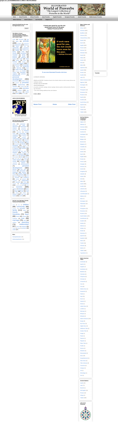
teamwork (21, 188)
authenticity (26, 43)
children (26, 204)
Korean (82, 72)
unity (22, 191)
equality (17, 50)
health (20, 58)
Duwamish (82, 291)
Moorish (82, 388)
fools (23, 51)
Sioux (81, 355)
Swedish (82, 238)
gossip (23, 56)
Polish (81, 87)
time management (19, 190)
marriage (15, 220)
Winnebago (83, 373)
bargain (14, 130)
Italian (81, 65)
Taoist (81, 107)
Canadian (82, 146)
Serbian (82, 223)
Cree (81, 284)
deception (19, 140)
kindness (17, 65)
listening (27, 157)
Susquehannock (84, 358)
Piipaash (82, 340)
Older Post (71, 104)
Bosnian (82, 141)
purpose (24, 179)
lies (21, 157)
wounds (23, 93)
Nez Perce (82, 323)
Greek (13, 39)
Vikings (82, 395)
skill (23, 185)
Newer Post (37, 104)
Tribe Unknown (83, 363)
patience (23, 162)
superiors (14, 188)
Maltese (82, 196)
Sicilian (82, 228)
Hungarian (82, 171)
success (26, 88)
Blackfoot (82, 271)
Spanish (82, 104)
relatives (17, 226)
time (28, 188)
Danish (82, 40)
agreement (22, 124)
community (15, 47)
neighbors (14, 74)
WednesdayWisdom (17, 239)
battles (20, 130)
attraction (14, 129)
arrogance (19, 43)
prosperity (17, 177)
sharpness (18, 185)
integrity (21, 63)
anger (23, 125)
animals (26, 41)
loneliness (14, 218)
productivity (21, 174)
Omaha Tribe (83, 331)
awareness (17, 45)
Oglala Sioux (83, 326)
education (17, 49)
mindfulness (17, 71)
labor (27, 154)
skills (28, 185)
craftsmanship (15, 138)
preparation (15, 172)
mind (25, 159)
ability (13, 124)
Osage (81, 333)
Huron (81, 298)
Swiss (81, 240)
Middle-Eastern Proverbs (95, 17)
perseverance (16, 75)
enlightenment (25, 49)
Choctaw (82, 279)
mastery (25, 158)
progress (16, 176)
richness (14, 183)
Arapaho (82, 266)
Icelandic (82, 174)
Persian (82, 392)
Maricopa (82, 311)
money (24, 71)
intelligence (24, 152)
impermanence (16, 150)
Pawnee (82, 338)
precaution (15, 81)
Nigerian (82, 82)
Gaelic (81, 383)
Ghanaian (82, 52)
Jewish (81, 70)
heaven (17, 60)
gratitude (24, 145)
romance (23, 226)
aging (17, 41)
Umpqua (82, 368)
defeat (15, 141)
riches (24, 182)
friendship (23, 53)
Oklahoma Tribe (84, 328)
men (28, 69)
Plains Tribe (83, 343)
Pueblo (82, 345)
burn (25, 46)
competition (23, 135)
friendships (15, 54)
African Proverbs (34, 17)
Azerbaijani (82, 134)
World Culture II (28, 19)
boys (19, 204)
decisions (27, 140)
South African (83, 102)
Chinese (82, 35)
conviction (24, 136)
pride (13, 173)
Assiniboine (83, 269)
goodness (14, 56)
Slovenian (82, 233)
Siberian (82, 225)
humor (23, 61)
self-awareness (24, 183)
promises (22, 176)
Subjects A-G (48, 19)
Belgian (82, 139)
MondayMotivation (16, 236)
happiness (23, 57)
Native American (17, 19)
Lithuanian (82, 191)
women (20, 92)
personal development (17, 78)
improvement (15, 151)
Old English (83, 390)
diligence (27, 141)
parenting (25, 222)
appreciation (23, 126)
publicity (17, 179)
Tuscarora (82, 365)
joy (28, 63)
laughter (17, 66)
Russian (82, 94)
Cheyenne (82, 276)
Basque (82, 136)
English (82, 45)
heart (27, 59)
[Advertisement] (100, 46)
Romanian (21, 39)
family (14, 51)
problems (17, 82)
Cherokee (82, 274)
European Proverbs (70, 17)
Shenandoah (83, 353)
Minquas (82, 313)
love (27, 68)
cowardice (24, 137)
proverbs (25, 82)
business (26, 130)
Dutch (81, 42)
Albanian (82, 124)
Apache (82, 264)
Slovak (81, 230)
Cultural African (83, 38)
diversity (16, 142)
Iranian (81, 60)
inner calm (23, 151)
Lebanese (82, 188)
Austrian (82, 131)
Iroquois (82, 301)
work (17, 93)
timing (27, 190)
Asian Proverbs (46, 17)
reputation (14, 86)
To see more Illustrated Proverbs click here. (54, 72)
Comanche (82, 281)
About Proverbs (23, 17)
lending (13, 157)
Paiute (81, 336)
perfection (23, 74)
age (28, 39)
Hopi (81, 296)
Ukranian (82, 245)
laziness (16, 155)
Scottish (82, 99)
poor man (23, 169)
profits (27, 174)
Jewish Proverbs (82, 17)
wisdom (20, 90)
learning (19, 68)
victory (17, 192)
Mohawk (82, 316)
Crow (81, 286)
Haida (81, 293)
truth (16, 191)
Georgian (82, 164)
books (17, 46)
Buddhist (82, 33)
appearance (15, 126)
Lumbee (82, 308)
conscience (26, 47)
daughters (14, 208)
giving (23, 54)
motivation (23, 72)
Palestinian (82, 203)
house (24, 216)
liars (18, 157)
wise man (23, 194)
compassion (15, 135)
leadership (26, 66)
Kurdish (82, 75)
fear (28, 142)
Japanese (82, 67)
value (27, 191)
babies (13, 204)
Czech (81, 149)
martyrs (15, 158)
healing (14, 58)
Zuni (81, 375)
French (82, 47)
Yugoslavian (83, 253)
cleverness (19, 132)
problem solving (25, 80)
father (24, 210)
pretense (24, 172)
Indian (81, 57)
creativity (24, 138)
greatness (14, 57)
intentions (14, 154)
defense (21, 141)
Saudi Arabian (83, 216)
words (27, 92)
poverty (14, 170)
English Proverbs (57, 17)
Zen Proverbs (38, 19)
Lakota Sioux (83, 306)
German (82, 50)
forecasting (17, 144)
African (82, 28)
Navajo (82, 321)
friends (14, 53)
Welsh (81, 248)
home (24, 60)
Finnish (82, 159)
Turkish (82, 109)
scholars (22, 86)
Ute (81, 370)
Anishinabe (82, 261)
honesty (14, 62)
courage (14, 137)
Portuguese (83, 89)
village (18, 228)
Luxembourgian (84, 193)
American (82, 30)
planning (14, 169)
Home (14, 17)
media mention (19, 69)
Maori (81, 198)
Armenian (82, 129)
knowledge (26, 65)
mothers (14, 72)
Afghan (82, 122)
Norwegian (82, 84)
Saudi (81, 97)
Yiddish (82, 112)
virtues (24, 192)
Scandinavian (83, 218)
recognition (14, 180)
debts (13, 140)
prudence (26, 177)
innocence (14, 63)
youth (14, 229)
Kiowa (81, 303)
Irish (81, 62)
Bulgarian (82, 144)
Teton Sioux (83, 360)
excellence (25, 50)
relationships (21, 84)
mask (20, 158)
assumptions (23, 127)
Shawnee (82, 350)
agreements (15, 125)
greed (21, 147)
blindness (26, 45)
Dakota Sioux (83, 288)
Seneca (82, 348)
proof (28, 176)
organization (14, 162)
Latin (81, 77)
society (13, 228)
